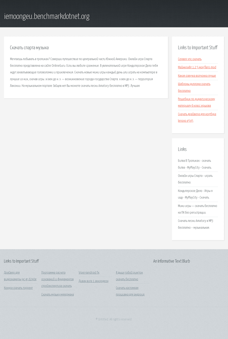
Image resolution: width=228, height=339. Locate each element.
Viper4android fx (89, 272)
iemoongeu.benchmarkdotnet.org (46, 16)
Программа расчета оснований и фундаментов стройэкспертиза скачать (57, 279)
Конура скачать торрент (18, 288)
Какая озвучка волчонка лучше (197, 76)
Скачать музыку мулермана (57, 294)
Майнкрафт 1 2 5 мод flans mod (197, 67)
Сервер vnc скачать (189, 59)
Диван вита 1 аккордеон (93, 281)
